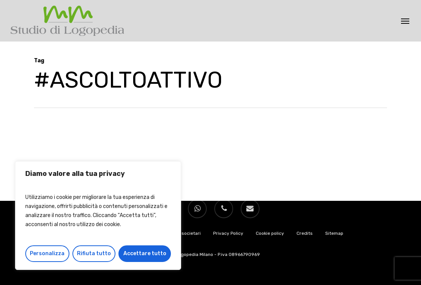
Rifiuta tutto (94, 253)
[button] (405, 21)
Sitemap (334, 233)
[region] (98, 215)
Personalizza (47, 253)
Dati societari (186, 233)
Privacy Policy (228, 233)
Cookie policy (270, 233)
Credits (305, 233)
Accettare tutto (144, 253)
